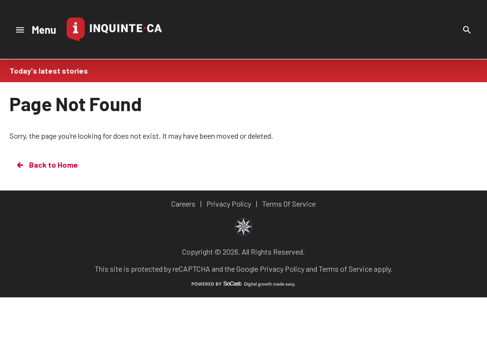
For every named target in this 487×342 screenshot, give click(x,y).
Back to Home (46, 165)
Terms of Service (345, 268)
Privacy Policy (282, 268)
